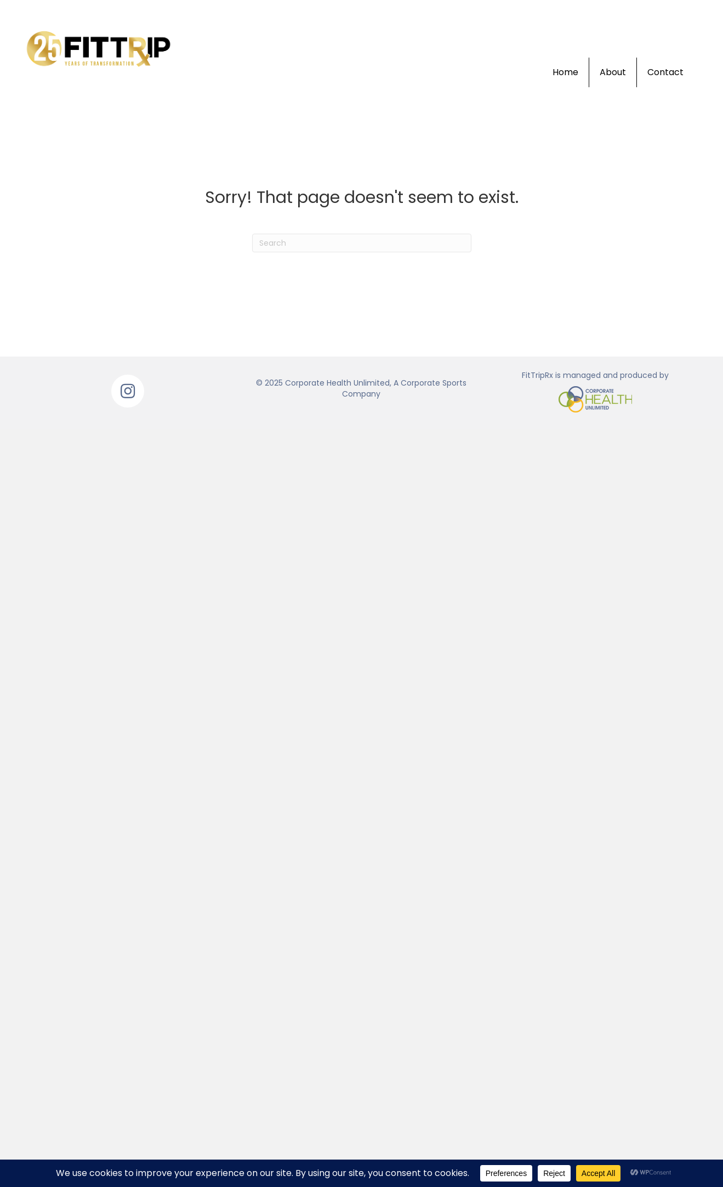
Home (565, 72)
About (613, 72)
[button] (127, 391)
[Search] (361, 243)
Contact (665, 72)
